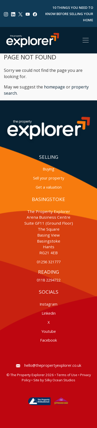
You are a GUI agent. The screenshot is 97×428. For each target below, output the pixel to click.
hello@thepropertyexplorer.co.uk (48, 365)
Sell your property (48, 178)
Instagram (48, 304)
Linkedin (49, 313)
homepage (54, 87)
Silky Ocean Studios (60, 380)
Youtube (48, 331)
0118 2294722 (49, 280)
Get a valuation (49, 187)
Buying (48, 169)
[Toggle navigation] (85, 40)
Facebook (48, 340)
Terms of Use (67, 375)
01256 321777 (49, 261)
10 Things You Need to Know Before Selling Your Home (69, 13)
